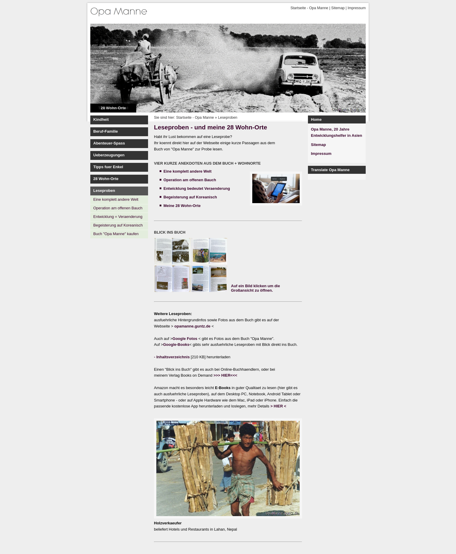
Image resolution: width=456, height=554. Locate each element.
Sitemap (338, 8)
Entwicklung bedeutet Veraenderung (196, 188)
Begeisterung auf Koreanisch (118, 225)
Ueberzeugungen (108, 155)
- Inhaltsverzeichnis (172, 357)
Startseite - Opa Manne (309, 8)
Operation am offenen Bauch (117, 208)
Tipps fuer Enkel (108, 167)
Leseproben (104, 190)
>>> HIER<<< (225, 375)
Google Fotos (185, 338)
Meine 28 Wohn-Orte (181, 205)
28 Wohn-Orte (113, 108)
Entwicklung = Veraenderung (117, 216)
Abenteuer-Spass (109, 143)
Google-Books (176, 344)
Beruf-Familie (105, 131)
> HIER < (278, 406)
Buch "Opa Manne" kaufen (116, 234)
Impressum (357, 8)
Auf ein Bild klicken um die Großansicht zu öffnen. (255, 288)
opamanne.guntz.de (193, 326)
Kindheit (101, 119)
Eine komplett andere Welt (115, 199)
